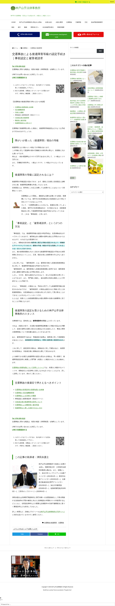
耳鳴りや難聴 (19, 112)
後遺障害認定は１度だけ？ (23, 123)
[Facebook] (39, 534)
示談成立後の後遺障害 (22, 117)
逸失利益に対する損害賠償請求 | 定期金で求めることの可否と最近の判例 (77, 103)
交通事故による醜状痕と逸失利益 (27, 405)
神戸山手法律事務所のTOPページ (53, 512)
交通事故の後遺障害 (36, 48)
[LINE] (57, 534)
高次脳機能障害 (20, 109)
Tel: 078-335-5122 (18, 66)
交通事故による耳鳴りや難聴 (25, 396)
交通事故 (25, 48)
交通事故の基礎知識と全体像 (24, 107)
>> (75, 178)
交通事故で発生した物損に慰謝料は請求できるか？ (95, 98)
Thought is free (67, 590)
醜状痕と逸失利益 (20, 120)
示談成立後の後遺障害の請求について (28, 402)
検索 (100, 51)
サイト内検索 (74, 47)
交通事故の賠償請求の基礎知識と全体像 (29, 389)
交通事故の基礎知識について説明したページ (28, 367)
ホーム (16, 48)
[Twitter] (21, 534)
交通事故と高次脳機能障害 (24, 393)
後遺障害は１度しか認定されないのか (28, 408)
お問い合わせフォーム (88, 34)
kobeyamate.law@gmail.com (56, 35)
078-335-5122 (25, 34)
